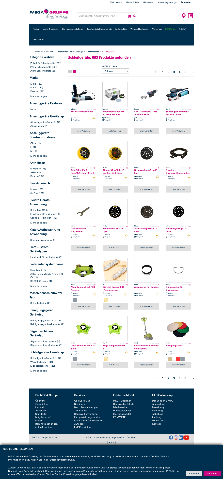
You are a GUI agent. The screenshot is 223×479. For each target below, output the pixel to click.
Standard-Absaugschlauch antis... (178, 172)
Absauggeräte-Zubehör (43, 122)
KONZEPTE (119, 417)
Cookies (131, 437)
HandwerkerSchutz (123, 404)
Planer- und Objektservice (88, 420)
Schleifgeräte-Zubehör (42, 358)
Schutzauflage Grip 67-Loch (145, 172)
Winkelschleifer (38, 362)
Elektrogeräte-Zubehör (43, 214)
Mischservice (120, 407)
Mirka (33, 83)
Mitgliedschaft (43, 417)
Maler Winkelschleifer (82, 111)
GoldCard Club (82, 400)
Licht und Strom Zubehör (44, 257)
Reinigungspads (174, 345)
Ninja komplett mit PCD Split (83, 347)
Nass (33, 109)
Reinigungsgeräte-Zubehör (45, 324)
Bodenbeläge (121, 29)
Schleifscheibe (38, 303)
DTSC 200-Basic (39, 281)
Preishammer (39, 40)
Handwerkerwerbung (86, 414)
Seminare (79, 404)
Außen (34, 193)
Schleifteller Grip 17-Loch (113, 230)
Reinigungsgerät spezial (43, 320)
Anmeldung (158, 404)
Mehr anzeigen (38, 96)
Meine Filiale (132, 2)
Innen (33, 189)
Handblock (36, 270)
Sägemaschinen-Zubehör (44, 345)
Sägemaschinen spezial (43, 341)
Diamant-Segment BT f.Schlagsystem (113, 288)
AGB (88, 437)
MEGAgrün (170, 29)
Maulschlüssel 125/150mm (78, 230)
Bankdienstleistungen (86, 407)
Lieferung (157, 410)
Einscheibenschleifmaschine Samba (146, 347)
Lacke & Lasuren (50, 29)
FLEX (33, 87)
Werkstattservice (122, 410)
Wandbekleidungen (139, 29)
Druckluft (35, 176)
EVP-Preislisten (82, 427)
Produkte (50, 52)
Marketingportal (122, 414)
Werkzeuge (157, 29)
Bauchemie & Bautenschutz (99, 29)
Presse (39, 420)
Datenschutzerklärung (62, 459)
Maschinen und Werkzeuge (70, 52)
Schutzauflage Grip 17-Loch (145, 230)
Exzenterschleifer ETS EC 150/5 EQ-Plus (113, 113)
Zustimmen (212, 473)
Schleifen (35, 210)
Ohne (33, 143)
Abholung (157, 414)
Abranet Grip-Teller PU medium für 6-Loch (114, 172)
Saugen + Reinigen (40, 217)
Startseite (38, 52)
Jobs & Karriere (43, 427)
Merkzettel (148, 2)
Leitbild (39, 407)
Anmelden (186, 2)
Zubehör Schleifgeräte (42, 63)
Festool (34, 91)
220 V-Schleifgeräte (40, 67)
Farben (36, 29)
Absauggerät (37, 126)
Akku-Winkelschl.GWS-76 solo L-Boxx (146, 113)
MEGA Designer (122, 400)
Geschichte (41, 404)
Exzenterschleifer (39, 365)
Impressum (118, 437)
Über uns (40, 400)
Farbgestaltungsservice (87, 417)
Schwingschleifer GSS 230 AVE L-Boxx (177, 113)
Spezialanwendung (41, 240)
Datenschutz (101, 437)
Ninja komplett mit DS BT (114, 347)
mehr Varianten (83, 131)
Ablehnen (194, 473)
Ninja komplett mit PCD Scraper (83, 288)
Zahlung (156, 417)
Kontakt (156, 423)
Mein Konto (116, 2)
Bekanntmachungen (46, 423)
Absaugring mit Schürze (146, 287)
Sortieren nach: (109, 66)
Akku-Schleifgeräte (40, 70)
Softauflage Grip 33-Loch (176, 230)
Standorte (40, 414)
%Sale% (183, 29)
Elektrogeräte (92, 52)
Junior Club (80, 410)
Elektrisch (35, 168)
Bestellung (158, 407)
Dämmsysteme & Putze (72, 29)
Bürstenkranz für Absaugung (174, 288)
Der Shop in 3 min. (162, 400)
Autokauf (79, 423)
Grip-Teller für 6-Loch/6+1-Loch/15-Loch (82, 172)
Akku (33, 172)
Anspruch (40, 410)
